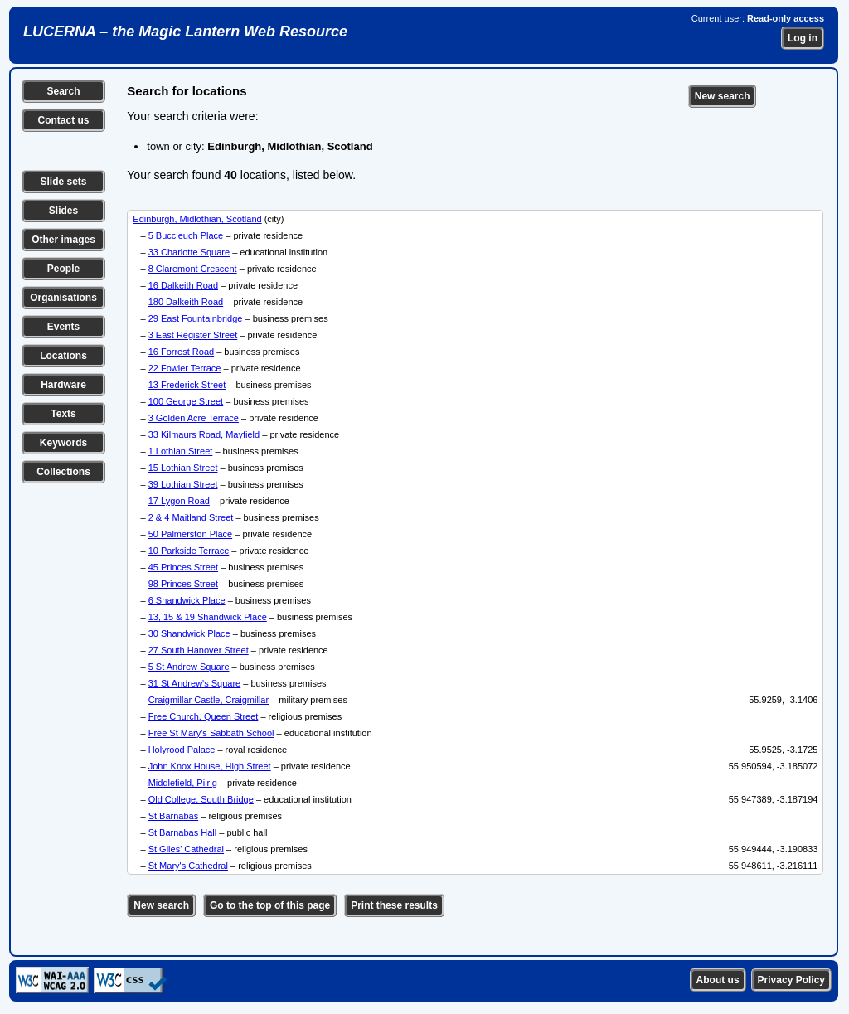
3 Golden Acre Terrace (193, 418)
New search (722, 96)
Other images (63, 239)
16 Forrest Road (181, 352)
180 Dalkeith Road (186, 302)
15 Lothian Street (183, 468)
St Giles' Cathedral (186, 849)
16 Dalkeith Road (183, 285)
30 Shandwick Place (189, 633)
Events (63, 326)
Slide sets (63, 181)
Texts (63, 414)
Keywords (63, 443)
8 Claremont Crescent (192, 269)
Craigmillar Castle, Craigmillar (208, 700)
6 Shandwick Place (187, 600)
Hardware (63, 385)
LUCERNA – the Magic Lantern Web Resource (185, 31)
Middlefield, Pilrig (182, 783)
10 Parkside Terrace (189, 551)
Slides (63, 210)
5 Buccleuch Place (186, 235)
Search (63, 91)
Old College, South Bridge (201, 799)
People (63, 268)
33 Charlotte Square (189, 252)
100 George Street (186, 401)
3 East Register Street (193, 335)
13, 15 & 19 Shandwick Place (207, 617)
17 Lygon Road (179, 501)
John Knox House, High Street (209, 766)
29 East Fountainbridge (195, 318)
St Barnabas (173, 816)
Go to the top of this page (270, 905)
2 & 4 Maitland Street (191, 517)
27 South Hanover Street (198, 650)
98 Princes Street (183, 584)
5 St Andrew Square (189, 667)
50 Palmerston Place (190, 534)
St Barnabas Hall (182, 832)
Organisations (63, 297)
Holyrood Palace (182, 749)
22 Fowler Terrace (184, 368)
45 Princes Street (183, 567)
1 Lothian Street (180, 451)
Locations (63, 355)
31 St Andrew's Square (194, 683)
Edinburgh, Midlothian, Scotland (197, 219)
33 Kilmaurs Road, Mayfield (204, 434)
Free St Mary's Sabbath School (211, 733)
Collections (63, 472)
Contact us (63, 120)
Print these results (394, 905)
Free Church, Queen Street (203, 716)
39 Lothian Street (183, 484)
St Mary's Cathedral (188, 866)
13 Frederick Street (187, 385)
